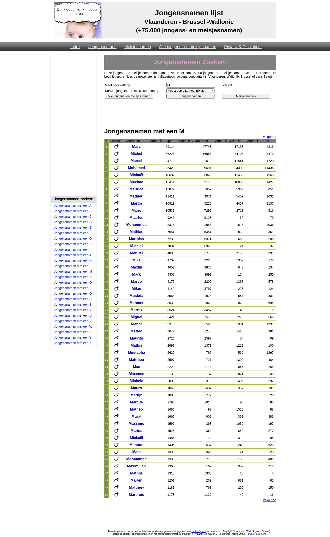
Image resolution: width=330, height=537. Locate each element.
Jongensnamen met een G (73, 238)
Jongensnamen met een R (73, 299)
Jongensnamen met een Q (73, 293)
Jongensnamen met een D (73, 222)
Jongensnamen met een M (73, 271)
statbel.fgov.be (199, 531)
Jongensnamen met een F (72, 233)
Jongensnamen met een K (72, 260)
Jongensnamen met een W (73, 326)
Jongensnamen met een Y (72, 337)
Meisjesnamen (137, 46)
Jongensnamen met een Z (72, 343)
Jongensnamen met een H (73, 244)
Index (75, 46)
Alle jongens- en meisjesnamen (187, 46)
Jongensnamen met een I (72, 249)
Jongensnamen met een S (72, 304)
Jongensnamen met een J (72, 255)
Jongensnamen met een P (72, 288)
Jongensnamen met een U (73, 315)
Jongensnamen (102, 46)
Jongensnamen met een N (73, 277)
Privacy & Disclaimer (243, 46)
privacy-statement (257, 534)
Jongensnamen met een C (73, 216)
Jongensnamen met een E (72, 227)
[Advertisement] (73, 126)
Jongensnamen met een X (72, 332)
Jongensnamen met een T (72, 310)
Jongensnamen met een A (72, 205)
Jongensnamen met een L (72, 266)
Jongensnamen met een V (72, 321)
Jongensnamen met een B (72, 211)
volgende (269, 137)
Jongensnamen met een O (73, 282)
